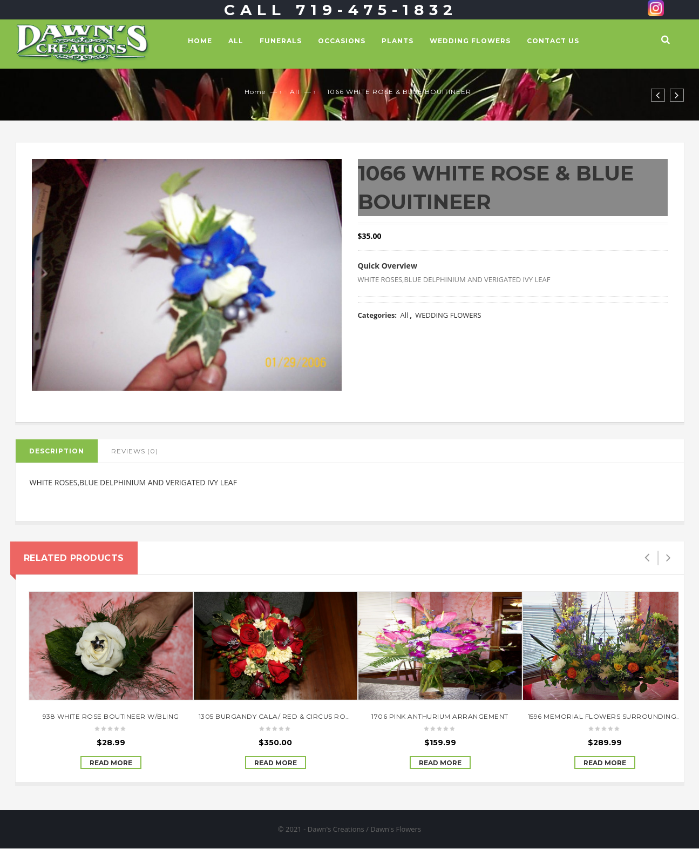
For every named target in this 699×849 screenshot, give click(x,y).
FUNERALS (281, 41)
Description (56, 451)
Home (200, 41)
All (235, 41)
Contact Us (553, 41)
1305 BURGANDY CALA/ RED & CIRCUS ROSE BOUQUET (296, 716)
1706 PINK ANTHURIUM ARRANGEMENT (439, 716)
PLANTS (397, 41)
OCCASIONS (341, 41)
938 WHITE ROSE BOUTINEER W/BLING (111, 716)
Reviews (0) (134, 451)
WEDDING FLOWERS (470, 41)
